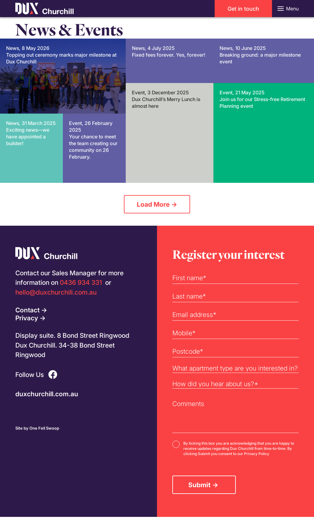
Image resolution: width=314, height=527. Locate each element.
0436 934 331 (81, 282)
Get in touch (243, 9)
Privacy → (30, 318)
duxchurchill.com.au (46, 393)
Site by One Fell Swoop (37, 428)
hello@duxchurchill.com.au (56, 292)
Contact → (31, 310)
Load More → (157, 204)
